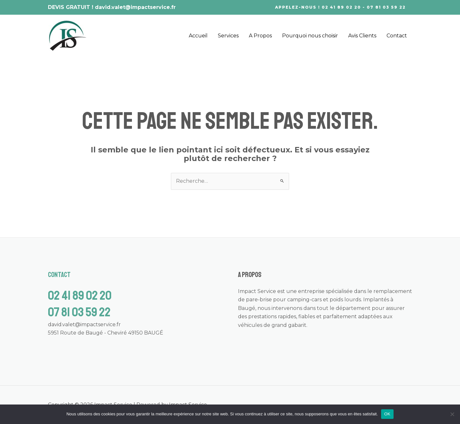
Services (228, 36)
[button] (340, 7)
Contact (397, 36)
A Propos (260, 36)
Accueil (198, 36)
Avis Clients (362, 36)
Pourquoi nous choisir (310, 36)
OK (387, 414)
